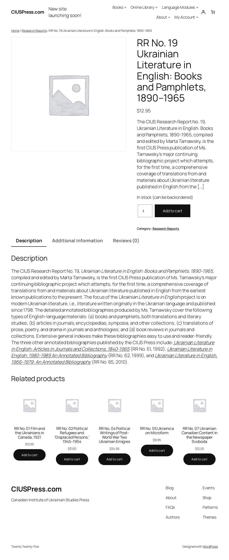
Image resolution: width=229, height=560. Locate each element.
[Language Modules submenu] (197, 7)
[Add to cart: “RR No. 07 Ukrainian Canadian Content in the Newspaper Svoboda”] (199, 459)
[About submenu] (169, 17)
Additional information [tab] (77, 240)
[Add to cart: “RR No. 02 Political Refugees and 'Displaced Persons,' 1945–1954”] (72, 459)
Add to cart (172, 210)
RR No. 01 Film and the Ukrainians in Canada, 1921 (29, 433)
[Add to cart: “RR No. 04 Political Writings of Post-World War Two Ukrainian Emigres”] (114, 459)
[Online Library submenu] (156, 7)
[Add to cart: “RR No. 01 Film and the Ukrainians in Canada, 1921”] (29, 455)
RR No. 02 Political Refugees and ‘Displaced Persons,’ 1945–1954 (71, 435)
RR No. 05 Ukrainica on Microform (157, 430)
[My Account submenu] (197, 17)
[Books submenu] (125, 7)
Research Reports (34, 30)
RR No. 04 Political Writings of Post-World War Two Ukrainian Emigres (114, 435)
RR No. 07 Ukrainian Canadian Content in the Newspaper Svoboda (199, 435)
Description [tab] (29, 240)
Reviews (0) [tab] (126, 240)
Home (15, 30)
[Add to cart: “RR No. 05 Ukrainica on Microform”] (157, 450)
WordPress (210, 546)
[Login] (203, 12)
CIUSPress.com (27, 12)
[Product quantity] (145, 210)
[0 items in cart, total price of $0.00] (213, 12)
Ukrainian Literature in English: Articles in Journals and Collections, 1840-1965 (112, 345)
